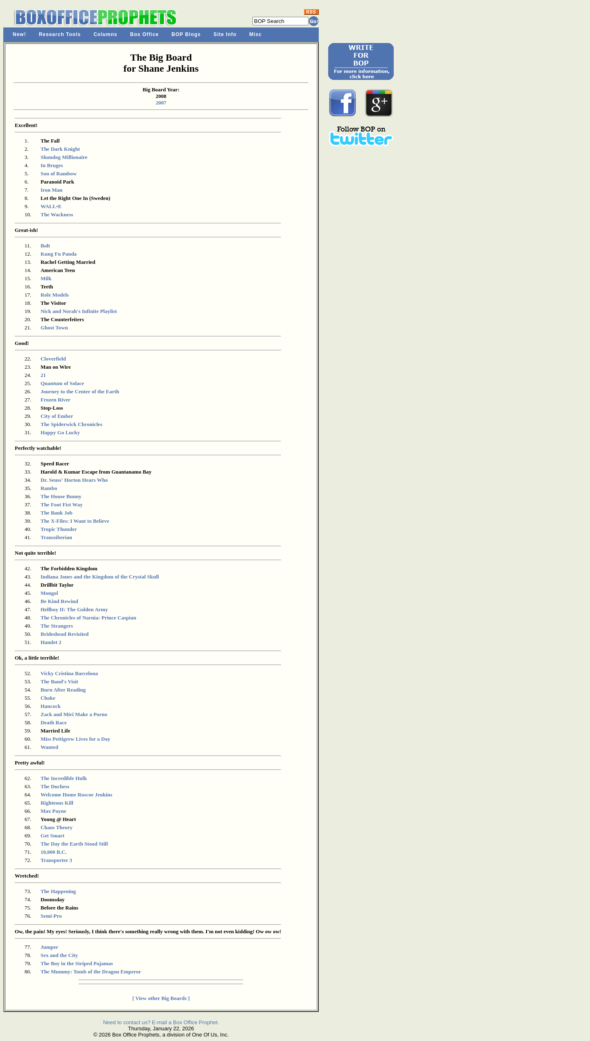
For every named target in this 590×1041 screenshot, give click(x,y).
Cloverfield (53, 359)
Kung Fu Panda (59, 254)
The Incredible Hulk (64, 778)
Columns (105, 34)
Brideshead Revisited (64, 634)
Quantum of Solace (62, 383)
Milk (46, 278)
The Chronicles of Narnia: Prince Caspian (88, 618)
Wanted (49, 747)
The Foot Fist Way (62, 504)
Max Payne (53, 811)
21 (43, 375)
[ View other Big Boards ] (161, 998)
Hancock (51, 706)
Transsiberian (56, 537)
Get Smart (52, 835)
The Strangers (57, 626)
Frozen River (55, 400)
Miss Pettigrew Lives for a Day (75, 739)
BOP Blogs (186, 34)
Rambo (49, 488)
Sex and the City (59, 955)
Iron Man (52, 190)
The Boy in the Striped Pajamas (77, 963)
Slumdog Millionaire (64, 157)
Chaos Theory (57, 827)
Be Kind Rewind (59, 601)
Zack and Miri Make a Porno (74, 714)
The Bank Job (57, 513)
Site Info (224, 34)
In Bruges (52, 165)
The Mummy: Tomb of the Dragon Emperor (91, 971)
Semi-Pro (51, 916)
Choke (48, 698)
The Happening (58, 891)
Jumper (49, 947)
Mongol (49, 593)
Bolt (45, 246)
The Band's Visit (59, 681)
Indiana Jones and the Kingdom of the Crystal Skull (100, 577)
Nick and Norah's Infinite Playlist (79, 311)
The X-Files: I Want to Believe (75, 521)
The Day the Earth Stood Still (74, 844)
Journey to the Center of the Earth (80, 391)
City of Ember (57, 416)
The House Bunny (61, 496)
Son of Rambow (59, 173)
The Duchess (55, 786)
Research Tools (60, 34)
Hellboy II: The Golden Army (74, 609)
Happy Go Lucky (60, 432)
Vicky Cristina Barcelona (69, 673)
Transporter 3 (56, 860)
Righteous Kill (57, 803)
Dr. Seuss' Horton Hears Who (74, 480)
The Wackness (57, 214)
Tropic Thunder (59, 529)
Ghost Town (54, 327)
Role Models (55, 295)
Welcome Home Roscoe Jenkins (76, 795)
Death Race (54, 722)
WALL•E (51, 206)
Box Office (144, 34)
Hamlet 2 (51, 642)
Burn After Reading (63, 690)
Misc (255, 34)
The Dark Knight (60, 149)
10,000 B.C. (54, 852)
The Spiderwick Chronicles (71, 424)
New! (19, 34)
